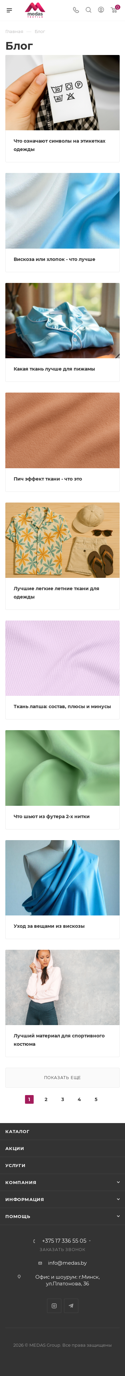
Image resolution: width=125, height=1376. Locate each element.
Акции (14, 1148)
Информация (24, 1199)
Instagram (54, 1306)
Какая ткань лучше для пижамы (54, 369)
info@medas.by (67, 1263)
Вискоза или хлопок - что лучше (54, 259)
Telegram (71, 1306)
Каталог (17, 1131)
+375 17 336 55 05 (64, 1241)
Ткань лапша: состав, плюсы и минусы (62, 706)
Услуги (15, 1165)
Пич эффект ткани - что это (48, 479)
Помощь (17, 1216)
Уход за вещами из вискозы (49, 926)
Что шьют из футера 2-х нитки (52, 816)
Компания (20, 1182)
